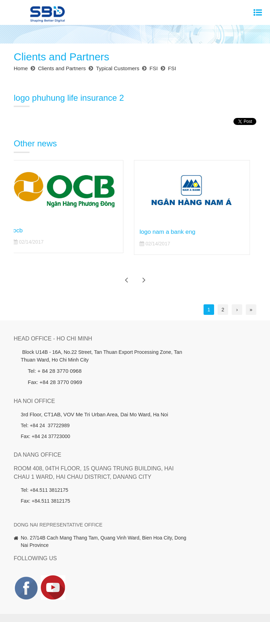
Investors (122, 580)
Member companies (211, 580)
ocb (24, 230)
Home (24, 580)
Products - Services (85, 580)
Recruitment (123, 590)
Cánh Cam (217, 605)
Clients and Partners (161, 580)
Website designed (180, 605)
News (245, 580)
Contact (151, 590)
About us (47, 580)
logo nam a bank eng (174, 232)
